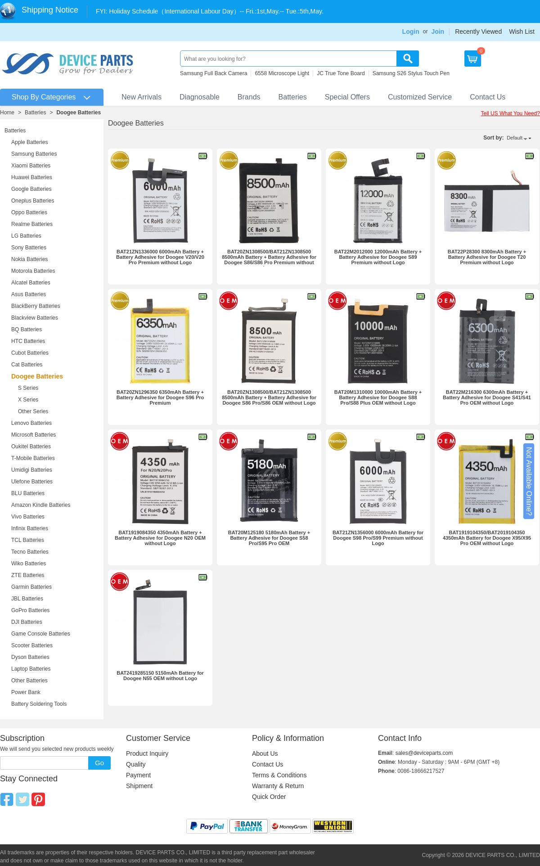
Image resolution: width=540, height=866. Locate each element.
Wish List (522, 31)
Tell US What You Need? (510, 113)
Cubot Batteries (30, 353)
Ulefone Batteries (32, 481)
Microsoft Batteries (33, 435)
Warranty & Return (278, 785)
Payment (138, 775)
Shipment (139, 785)
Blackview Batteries (34, 318)
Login (410, 31)
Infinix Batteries (29, 528)
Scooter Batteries (32, 645)
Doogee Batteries (78, 112)
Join (437, 31)
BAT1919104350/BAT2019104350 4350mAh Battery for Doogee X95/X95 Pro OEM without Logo (487, 538)
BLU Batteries (28, 493)
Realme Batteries (32, 224)
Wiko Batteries (28, 563)
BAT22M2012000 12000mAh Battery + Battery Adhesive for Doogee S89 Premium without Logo (378, 257)
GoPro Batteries (30, 610)
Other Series (33, 411)
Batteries (293, 97)
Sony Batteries (28, 247)
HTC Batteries (28, 341)
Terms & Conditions (279, 775)
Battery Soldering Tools (39, 704)
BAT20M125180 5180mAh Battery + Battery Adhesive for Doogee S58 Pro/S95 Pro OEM (269, 538)
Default (514, 137)
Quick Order (269, 796)
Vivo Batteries (28, 517)
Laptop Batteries (30, 669)
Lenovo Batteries (31, 423)
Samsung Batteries (34, 154)
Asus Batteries (28, 294)
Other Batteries (29, 680)
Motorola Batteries (33, 271)
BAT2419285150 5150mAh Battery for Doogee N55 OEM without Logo (160, 675)
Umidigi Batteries (31, 470)
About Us (265, 753)
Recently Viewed (478, 31)
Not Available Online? (529, 481)
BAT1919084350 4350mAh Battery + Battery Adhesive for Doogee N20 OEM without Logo (160, 538)
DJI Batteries (26, 622)
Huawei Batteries (31, 177)
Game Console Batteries (40, 634)
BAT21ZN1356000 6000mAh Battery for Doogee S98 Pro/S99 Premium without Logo (378, 538)
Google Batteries (31, 189)
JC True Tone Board (341, 73)
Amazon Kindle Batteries (40, 505)
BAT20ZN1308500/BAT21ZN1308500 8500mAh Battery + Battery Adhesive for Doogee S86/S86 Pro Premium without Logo (269, 260)
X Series (28, 400)
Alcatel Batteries (30, 283)
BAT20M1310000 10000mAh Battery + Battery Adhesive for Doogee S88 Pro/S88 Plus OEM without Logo (378, 397)
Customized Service (420, 97)
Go (99, 763)
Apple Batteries (29, 142)
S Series (28, 388)
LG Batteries (26, 236)
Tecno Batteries (30, 552)
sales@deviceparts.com (424, 753)
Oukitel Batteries (31, 446)
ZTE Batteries (27, 575)
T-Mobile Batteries (33, 458)
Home (7, 112)
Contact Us (487, 97)
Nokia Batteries (29, 259)
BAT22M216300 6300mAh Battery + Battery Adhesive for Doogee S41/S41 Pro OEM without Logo (487, 397)
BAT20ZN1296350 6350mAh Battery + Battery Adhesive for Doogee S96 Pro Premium (160, 397)
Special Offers (347, 97)
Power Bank (25, 692)
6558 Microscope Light (282, 73)
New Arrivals (142, 97)
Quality (136, 764)
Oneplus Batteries (32, 201)
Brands (249, 97)
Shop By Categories (44, 97)
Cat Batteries (26, 364)
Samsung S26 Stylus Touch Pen (411, 73)
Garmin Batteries (31, 587)
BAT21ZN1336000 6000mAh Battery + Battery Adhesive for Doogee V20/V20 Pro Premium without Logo (160, 257)
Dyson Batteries (30, 657)
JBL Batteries (27, 598)
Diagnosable (200, 97)
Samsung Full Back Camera (213, 73)
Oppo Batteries (29, 212)
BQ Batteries (26, 329)
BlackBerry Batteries (35, 306)
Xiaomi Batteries (30, 165)
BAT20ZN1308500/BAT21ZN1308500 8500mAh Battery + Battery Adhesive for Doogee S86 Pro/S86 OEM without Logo (269, 397)
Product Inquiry (147, 753)
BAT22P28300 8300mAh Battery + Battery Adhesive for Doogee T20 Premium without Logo (487, 257)
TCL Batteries (27, 540)
